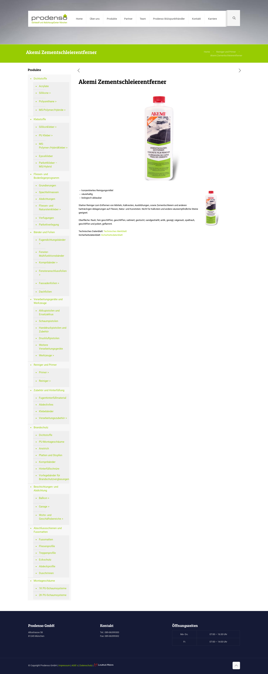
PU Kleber (44, 135)
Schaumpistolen (48, 321)
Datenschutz (86, 665)
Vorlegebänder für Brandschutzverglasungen (53, 477)
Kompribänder (47, 262)
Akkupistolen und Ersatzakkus (49, 312)
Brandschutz (41, 427)
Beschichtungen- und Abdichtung (46, 488)
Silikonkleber (46, 126)
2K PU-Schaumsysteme (52, 595)
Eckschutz (45, 559)
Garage (43, 506)
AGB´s (75, 665)
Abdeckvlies (46, 404)
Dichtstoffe (40, 78)
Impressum (64, 665)
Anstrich (44, 448)
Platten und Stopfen (50, 455)
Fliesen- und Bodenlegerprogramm (46, 176)
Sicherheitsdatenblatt (112, 235)
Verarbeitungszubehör (52, 418)
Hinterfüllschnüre (49, 468)
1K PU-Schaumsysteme (52, 588)
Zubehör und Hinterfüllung (49, 390)
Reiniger (44, 380)
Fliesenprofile (47, 546)
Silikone (44, 93)
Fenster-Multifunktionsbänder (51, 253)
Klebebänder (46, 411)
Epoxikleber (46, 156)
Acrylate (44, 86)
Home (207, 51)
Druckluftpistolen (49, 338)
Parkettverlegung (49, 224)
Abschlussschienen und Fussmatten (48, 530)
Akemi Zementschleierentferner (226, 55)
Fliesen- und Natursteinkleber (49, 207)
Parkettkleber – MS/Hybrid (48, 164)
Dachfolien (45, 291)
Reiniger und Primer (226, 51)
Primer (43, 372)
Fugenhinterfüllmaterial (52, 397)
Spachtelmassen (49, 192)
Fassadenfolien (48, 283)
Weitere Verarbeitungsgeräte (51, 346)
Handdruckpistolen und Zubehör (52, 329)
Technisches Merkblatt (115, 231)
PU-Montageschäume (51, 441)
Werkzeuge (45, 355)
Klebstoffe (40, 119)
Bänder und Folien (44, 232)
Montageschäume (44, 580)
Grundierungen (47, 185)
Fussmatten (46, 539)
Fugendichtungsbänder (52, 239)
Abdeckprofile (47, 566)
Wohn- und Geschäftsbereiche (50, 516)
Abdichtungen (47, 199)
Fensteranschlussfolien (53, 271)
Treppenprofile (47, 553)
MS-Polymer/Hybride (51, 110)
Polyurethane (46, 101)
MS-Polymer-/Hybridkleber (52, 145)
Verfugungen (46, 217)
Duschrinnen (46, 573)
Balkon (43, 498)
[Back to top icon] (236, 665)
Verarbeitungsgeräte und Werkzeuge (48, 301)
